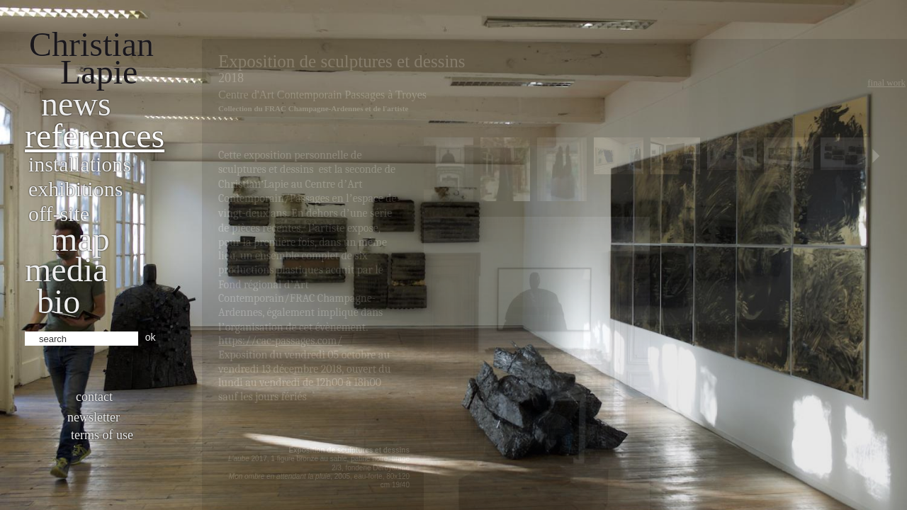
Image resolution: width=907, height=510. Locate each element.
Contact (94, 397)
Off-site (58, 213)
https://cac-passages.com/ (280, 340)
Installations (79, 164)
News (76, 104)
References (94, 135)
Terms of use (102, 435)
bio (58, 301)
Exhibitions (75, 188)
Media (66, 269)
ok (150, 337)
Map (80, 239)
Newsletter (93, 417)
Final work (886, 82)
